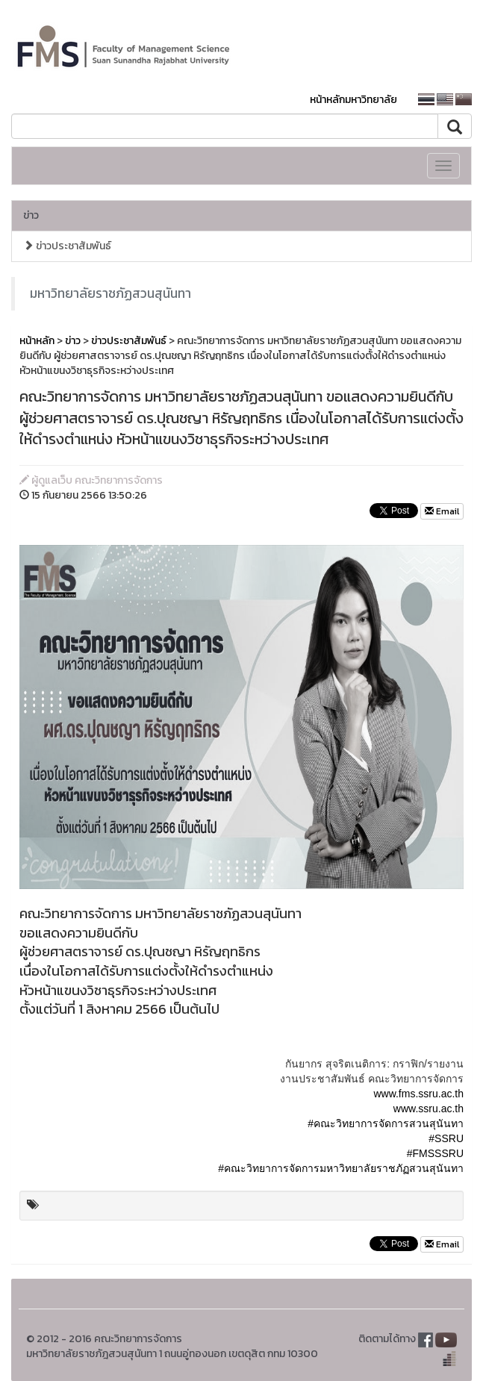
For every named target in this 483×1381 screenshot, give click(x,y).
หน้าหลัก (36, 341)
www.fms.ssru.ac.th (418, 1094)
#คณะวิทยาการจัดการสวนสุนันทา (386, 1123)
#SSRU (446, 1138)
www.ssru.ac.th (428, 1109)
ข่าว (31, 215)
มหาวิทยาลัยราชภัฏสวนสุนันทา (110, 293)
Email (442, 511)
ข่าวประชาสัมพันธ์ (67, 246)
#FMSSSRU (435, 1153)
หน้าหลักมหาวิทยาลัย (353, 99)
